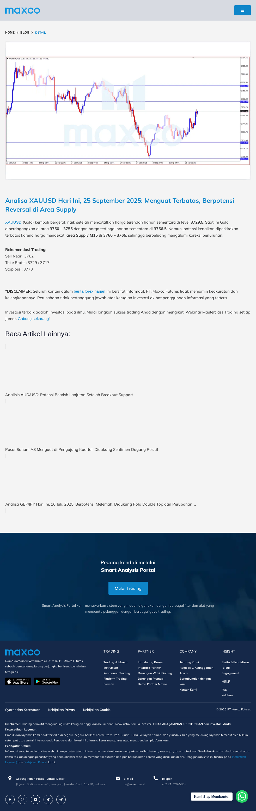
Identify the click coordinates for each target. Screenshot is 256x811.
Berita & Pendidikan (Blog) (235, 664)
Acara (184, 673)
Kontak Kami (188, 689)
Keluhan (227, 695)
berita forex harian (89, 291)
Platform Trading (115, 678)
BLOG (24, 32)
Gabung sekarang (33, 318)
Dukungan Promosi (150, 678)
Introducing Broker (150, 662)
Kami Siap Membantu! (218, 796)
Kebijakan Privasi (61, 710)
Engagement (230, 673)
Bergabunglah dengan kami (195, 681)
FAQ (224, 690)
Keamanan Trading (116, 673)
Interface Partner (149, 667)
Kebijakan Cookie (97, 710)
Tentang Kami (189, 662)
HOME (10, 32)
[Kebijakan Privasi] (35, 762)
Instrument (110, 667)
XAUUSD (13, 222)
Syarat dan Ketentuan (22, 710)
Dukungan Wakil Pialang (155, 673)
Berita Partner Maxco (152, 684)
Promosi (108, 684)
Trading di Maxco (115, 662)
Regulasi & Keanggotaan (197, 667)
